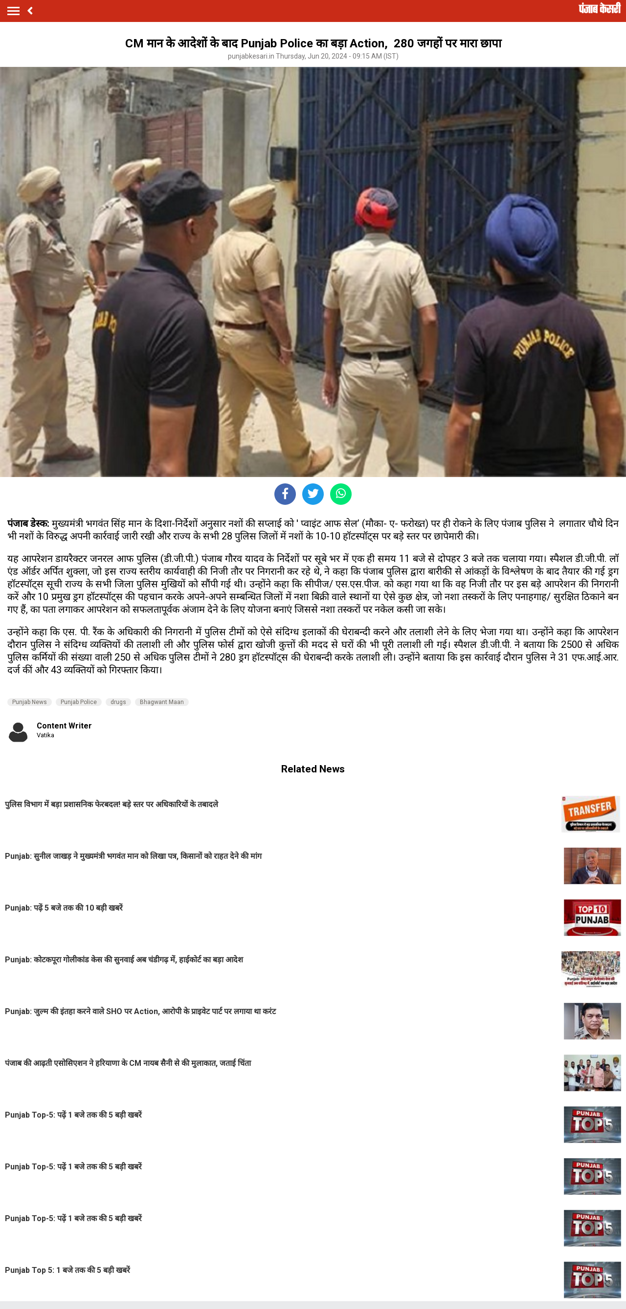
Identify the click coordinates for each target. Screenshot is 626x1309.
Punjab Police (79, 702)
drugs (118, 702)
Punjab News (29, 702)
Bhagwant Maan (162, 702)
